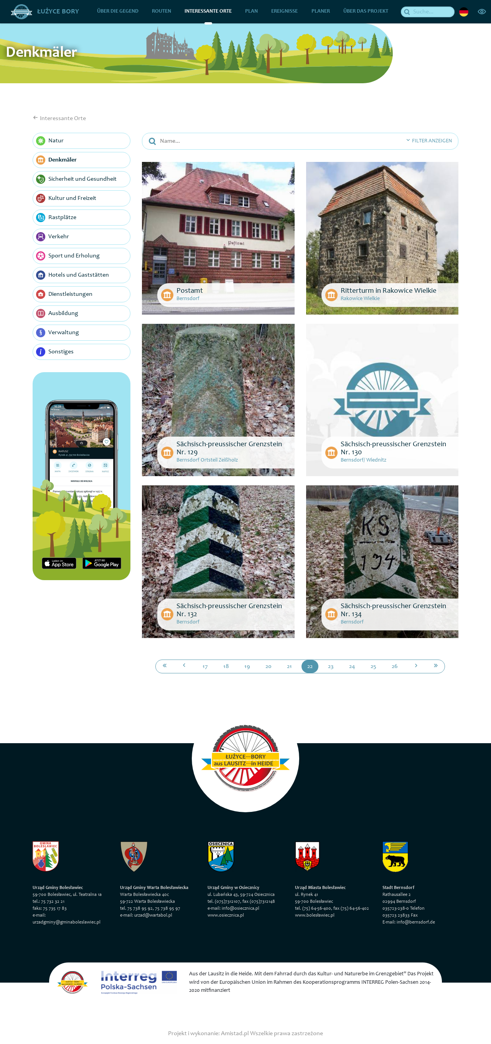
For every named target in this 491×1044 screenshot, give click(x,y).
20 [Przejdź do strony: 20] (268, 666)
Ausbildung (57, 313)
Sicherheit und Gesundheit (76, 179)
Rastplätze (56, 217)
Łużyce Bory (45, 11)
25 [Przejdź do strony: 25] (373, 666)
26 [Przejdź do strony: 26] (395, 666)
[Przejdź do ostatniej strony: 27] (436, 666)
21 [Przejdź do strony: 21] (289, 666)
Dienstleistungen (64, 294)
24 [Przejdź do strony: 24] (352, 666)
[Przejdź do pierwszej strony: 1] (164, 666)
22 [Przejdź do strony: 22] (310, 666)
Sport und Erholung (68, 256)
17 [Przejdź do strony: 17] (205, 666)
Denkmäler (56, 160)
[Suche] (428, 11)
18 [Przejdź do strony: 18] (226, 666)
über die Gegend (117, 11)
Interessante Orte (208, 11)
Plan (252, 11)
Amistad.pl (235, 1033)
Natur (50, 140)
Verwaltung (57, 332)
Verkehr (52, 236)
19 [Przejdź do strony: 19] (247, 666)
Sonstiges (55, 351)
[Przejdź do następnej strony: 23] (416, 666)
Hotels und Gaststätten (72, 275)
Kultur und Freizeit (66, 198)
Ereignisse (285, 11)
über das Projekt (365, 11)
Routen (161, 11)
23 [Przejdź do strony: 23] (331, 666)
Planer (320, 11)
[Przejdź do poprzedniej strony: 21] (184, 666)
